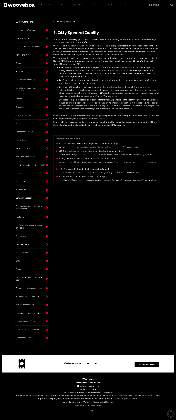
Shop (126, 4)
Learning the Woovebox (26, 30)
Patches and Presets (24, 132)
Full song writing (23, 190)
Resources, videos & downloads (95, 4)
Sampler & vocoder (24, 198)
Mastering (20, 217)
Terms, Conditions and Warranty (76, 402)
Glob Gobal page (61, 22)
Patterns (19, 71)
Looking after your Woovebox (28, 330)
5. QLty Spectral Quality (76, 33)
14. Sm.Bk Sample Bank (68, 169)
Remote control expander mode (29, 288)
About (50, 4)
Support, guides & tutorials (76, 4)
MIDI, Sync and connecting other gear (29, 278)
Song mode (20, 181)
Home (42, 4)
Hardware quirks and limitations (29, 313)
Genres (19, 124)
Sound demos (61, 4)
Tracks (19, 63)
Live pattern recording (25, 80)
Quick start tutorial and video (28, 47)
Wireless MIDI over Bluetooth (28, 296)
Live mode (20, 173)
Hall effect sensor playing (26, 244)
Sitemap (110, 402)
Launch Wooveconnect (113, 4)
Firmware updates (23, 338)
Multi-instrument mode (25, 157)
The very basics (22, 38)
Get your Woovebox (146, 365)
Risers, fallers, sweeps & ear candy (30, 165)
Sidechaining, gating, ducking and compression (30, 207)
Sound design (21, 140)
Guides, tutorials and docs (26, 22)
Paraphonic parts (23, 148)
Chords (19, 99)
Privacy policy (98, 402)
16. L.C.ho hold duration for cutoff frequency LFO (79, 144)
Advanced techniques (25, 253)
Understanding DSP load (26, 321)
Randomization (22, 236)
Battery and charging (25, 305)
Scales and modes (23, 115)
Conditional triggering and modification (27, 89)
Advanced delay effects (69, 177)
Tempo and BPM (22, 55)
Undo (18, 261)
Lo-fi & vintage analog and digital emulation (29, 226)
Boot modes (21, 269)
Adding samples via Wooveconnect (74, 159)
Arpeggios (20, 107)
